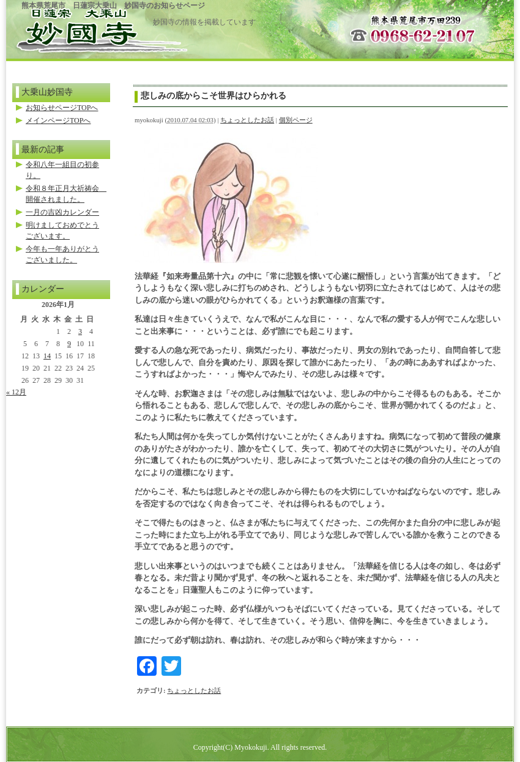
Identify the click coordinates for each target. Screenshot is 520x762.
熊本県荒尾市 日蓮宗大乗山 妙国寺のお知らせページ (113, 5)
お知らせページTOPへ (62, 107)
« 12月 (16, 392)
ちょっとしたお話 (247, 120)
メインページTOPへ (58, 120)
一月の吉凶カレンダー (62, 212)
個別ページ (296, 120)
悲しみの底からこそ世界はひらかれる (213, 95)
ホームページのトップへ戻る (79, 25)
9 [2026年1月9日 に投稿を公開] (69, 343)
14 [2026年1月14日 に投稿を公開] (47, 356)
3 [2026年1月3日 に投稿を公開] (80, 331)
